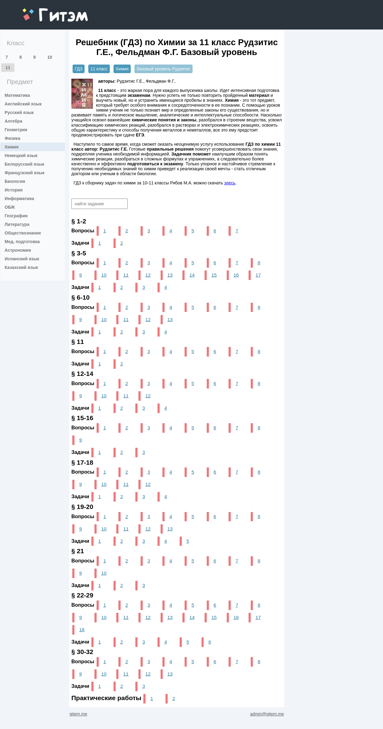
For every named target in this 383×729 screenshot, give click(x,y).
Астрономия (18, 250)
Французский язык (25, 172)
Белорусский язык (24, 164)
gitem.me (39, 11)
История (13, 189)
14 (192, 275)
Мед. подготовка (22, 241)
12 (147, 275)
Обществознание (23, 233)
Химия (11, 146)
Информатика (19, 198)
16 (236, 275)
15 (214, 275)
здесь (229, 182)
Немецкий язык (21, 155)
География (16, 215)
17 (258, 275)
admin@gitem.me (267, 713)
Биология (15, 181)
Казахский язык (21, 267)
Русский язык (19, 112)
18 (81, 629)
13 (170, 275)
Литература (17, 224)
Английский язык (23, 103)
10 (49, 57)
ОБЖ (10, 207)
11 (8, 67)
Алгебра (13, 121)
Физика (12, 138)
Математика (17, 95)
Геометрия (16, 129)
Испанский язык (22, 258)
